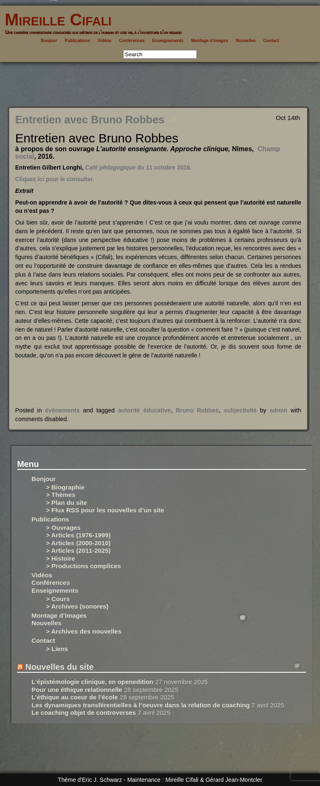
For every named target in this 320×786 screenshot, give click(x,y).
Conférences (132, 40)
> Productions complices (83, 565)
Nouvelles (246, 40)
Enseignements (168, 40)
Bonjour (49, 40)
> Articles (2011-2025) (78, 550)
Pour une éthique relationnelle (77, 689)
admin (278, 410)
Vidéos (104, 40)
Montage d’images (209, 40)
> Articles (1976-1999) (78, 535)
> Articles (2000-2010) (78, 542)
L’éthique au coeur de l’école (75, 697)
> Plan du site (66, 502)
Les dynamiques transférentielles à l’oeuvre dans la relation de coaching (141, 705)
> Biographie (65, 487)
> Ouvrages (63, 527)
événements (62, 410)
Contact (271, 40)
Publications (77, 40)
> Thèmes (61, 494)
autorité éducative (144, 410)
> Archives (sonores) (77, 606)
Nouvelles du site (59, 666)
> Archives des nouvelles (84, 631)
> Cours (58, 598)
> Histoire (60, 558)
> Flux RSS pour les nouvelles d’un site (105, 510)
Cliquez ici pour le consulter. (54, 179)
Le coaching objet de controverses (84, 712)
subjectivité (240, 410)
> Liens (57, 648)
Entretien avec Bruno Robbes (89, 119)
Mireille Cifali (56, 19)
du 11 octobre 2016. (138, 167)
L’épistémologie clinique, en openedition (93, 681)
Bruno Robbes (197, 410)
